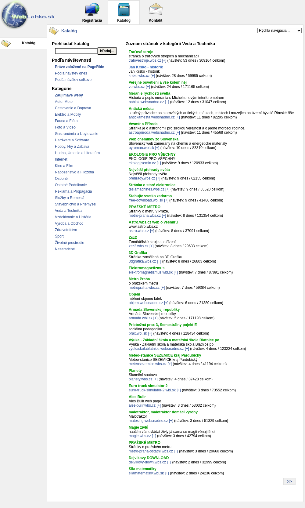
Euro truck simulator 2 (148, 386)
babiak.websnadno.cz (146, 102)
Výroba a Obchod (69, 223)
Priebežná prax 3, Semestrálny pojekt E (163, 325)
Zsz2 (133, 237)
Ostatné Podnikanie (71, 185)
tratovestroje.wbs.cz (145, 60)
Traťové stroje (141, 52)
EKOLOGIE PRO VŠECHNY (152, 154)
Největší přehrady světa (149, 170)
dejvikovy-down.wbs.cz (147, 462)
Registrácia (92, 12)
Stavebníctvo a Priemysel (75, 204)
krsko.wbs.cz (139, 76)
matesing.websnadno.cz (148, 421)
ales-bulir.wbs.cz (142, 405)
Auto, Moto (64, 102)
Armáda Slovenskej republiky (154, 309)
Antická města (141, 109)
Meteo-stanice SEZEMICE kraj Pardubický (165, 355)
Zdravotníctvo (66, 230)
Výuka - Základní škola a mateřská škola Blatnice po (174, 340)
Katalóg (124, 12)
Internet (61, 159)
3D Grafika (138, 253)
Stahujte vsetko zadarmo (150, 196)
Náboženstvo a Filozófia (74, 172)
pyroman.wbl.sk (141, 148)
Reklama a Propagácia (73, 191)
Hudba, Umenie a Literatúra (77, 153)
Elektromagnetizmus (146, 268)
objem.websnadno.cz (146, 303)
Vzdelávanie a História (73, 217)
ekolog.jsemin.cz (142, 163)
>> (289, 481)
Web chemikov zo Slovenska (153, 139)
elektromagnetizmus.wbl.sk (151, 272)
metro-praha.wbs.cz (145, 215)
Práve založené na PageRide (79, 67)
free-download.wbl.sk (146, 200)
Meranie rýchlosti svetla (149, 93)
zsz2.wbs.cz (139, 246)
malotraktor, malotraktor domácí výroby (163, 412)
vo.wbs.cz (137, 87)
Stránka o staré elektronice (152, 185)
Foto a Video (65, 127)
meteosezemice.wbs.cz (148, 364)
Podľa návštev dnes (71, 73)
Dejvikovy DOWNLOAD (149, 458)
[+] (164, 60)
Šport (59, 236)
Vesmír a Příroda (143, 124)
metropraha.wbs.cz (144, 287)
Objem (134, 294)
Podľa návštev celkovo (73, 80)
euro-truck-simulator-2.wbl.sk (152, 390)
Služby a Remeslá (69, 198)
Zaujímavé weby (69, 95)
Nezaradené (65, 249)
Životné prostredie (69, 243)
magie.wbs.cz (140, 436)
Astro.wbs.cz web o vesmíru (153, 222)
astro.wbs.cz (139, 231)
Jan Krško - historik (146, 67)
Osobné (61, 178)
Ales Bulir (137, 397)
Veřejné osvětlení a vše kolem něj (158, 82)
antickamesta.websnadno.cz (152, 117)
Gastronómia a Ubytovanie (76, 134)
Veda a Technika (68, 211)
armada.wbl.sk (140, 318)
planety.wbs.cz (140, 379)
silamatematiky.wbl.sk (146, 473)
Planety (135, 370)
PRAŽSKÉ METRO (144, 207)
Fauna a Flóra (66, 121)
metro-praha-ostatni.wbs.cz (151, 451)
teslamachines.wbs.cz (146, 189)
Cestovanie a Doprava (73, 108)
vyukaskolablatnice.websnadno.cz (156, 349)
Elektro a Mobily (68, 114)
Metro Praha (139, 279)
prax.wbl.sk (138, 333)
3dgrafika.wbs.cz (142, 261)
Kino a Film (64, 166)
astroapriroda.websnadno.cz (152, 132)
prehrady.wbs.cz (142, 178)
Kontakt (155, 12)
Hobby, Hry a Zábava (72, 146)
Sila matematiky (142, 469)
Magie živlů (138, 427)
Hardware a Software (72, 140)
